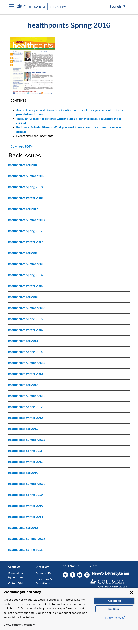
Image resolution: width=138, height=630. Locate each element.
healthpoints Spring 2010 (25, 495)
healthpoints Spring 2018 (25, 187)
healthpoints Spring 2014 (25, 352)
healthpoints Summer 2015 (26, 308)
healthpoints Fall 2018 (23, 165)
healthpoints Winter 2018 (25, 198)
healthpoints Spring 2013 (25, 549)
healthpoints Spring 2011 (25, 451)
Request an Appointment (17, 575)
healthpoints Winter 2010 (25, 505)
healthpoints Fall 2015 (23, 297)
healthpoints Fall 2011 (23, 429)
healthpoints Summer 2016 (26, 264)
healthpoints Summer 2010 (26, 484)
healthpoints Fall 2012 (23, 385)
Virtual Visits (17, 583)
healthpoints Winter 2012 (25, 418)
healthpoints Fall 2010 (23, 473)
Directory (42, 566)
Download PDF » (21, 146)
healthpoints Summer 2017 (26, 220)
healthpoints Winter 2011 (25, 462)
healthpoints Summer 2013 (26, 538)
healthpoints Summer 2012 (26, 396)
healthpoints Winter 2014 (25, 516)
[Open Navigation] (11, 6)
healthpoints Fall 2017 (23, 209)
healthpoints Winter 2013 (25, 374)
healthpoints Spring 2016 (25, 275)
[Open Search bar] (117, 7)
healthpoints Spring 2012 (25, 407)
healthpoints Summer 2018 (26, 176)
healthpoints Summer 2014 (26, 363)
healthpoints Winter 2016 (25, 286)
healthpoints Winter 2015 (25, 330)
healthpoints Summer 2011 (26, 440)
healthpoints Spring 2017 (25, 231)
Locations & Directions (44, 581)
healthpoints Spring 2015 (25, 319)
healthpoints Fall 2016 (23, 253)
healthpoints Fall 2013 (23, 527)
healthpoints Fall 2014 (23, 341)
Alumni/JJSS (44, 573)
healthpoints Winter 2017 (25, 242)
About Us (14, 566)
